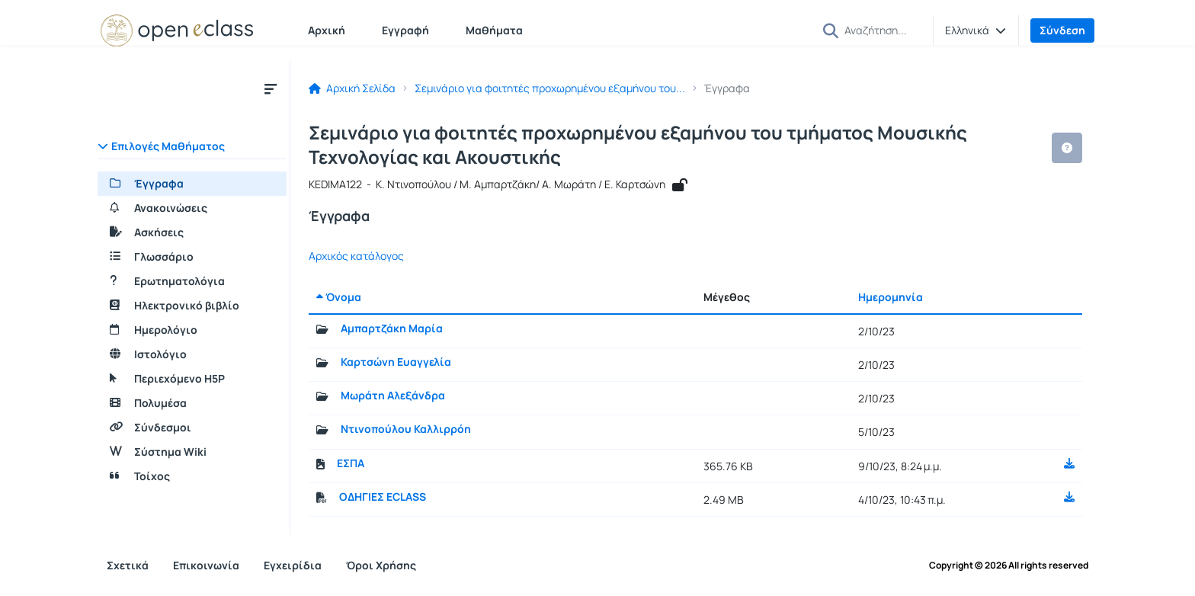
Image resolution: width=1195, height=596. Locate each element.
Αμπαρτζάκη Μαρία (392, 328)
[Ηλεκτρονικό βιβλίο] (192, 305)
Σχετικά (128, 565)
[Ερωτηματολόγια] (192, 281)
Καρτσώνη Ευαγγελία (396, 362)
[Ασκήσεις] (192, 232)
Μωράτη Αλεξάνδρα (393, 395)
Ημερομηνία (890, 297)
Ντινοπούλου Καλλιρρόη (406, 429)
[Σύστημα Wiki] (192, 452)
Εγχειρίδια (293, 565)
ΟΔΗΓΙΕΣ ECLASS (382, 497)
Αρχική (326, 30)
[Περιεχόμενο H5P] (192, 379)
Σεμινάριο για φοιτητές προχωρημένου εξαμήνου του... (550, 88)
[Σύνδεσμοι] (192, 427)
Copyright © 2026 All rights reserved (1008, 565)
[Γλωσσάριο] (192, 257)
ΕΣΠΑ (350, 463)
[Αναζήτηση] (882, 29)
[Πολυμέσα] (192, 403)
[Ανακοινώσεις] (192, 208)
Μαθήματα (494, 30)
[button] (830, 30)
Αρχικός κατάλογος (356, 256)
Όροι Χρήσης (381, 565)
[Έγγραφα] (192, 183)
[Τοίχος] (192, 476)
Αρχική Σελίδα (352, 88)
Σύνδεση (1062, 30)
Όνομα (338, 297)
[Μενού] (270, 88)
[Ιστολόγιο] (192, 354)
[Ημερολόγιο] (192, 330)
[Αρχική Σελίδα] (177, 30)
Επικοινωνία (206, 565)
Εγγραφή (405, 30)
